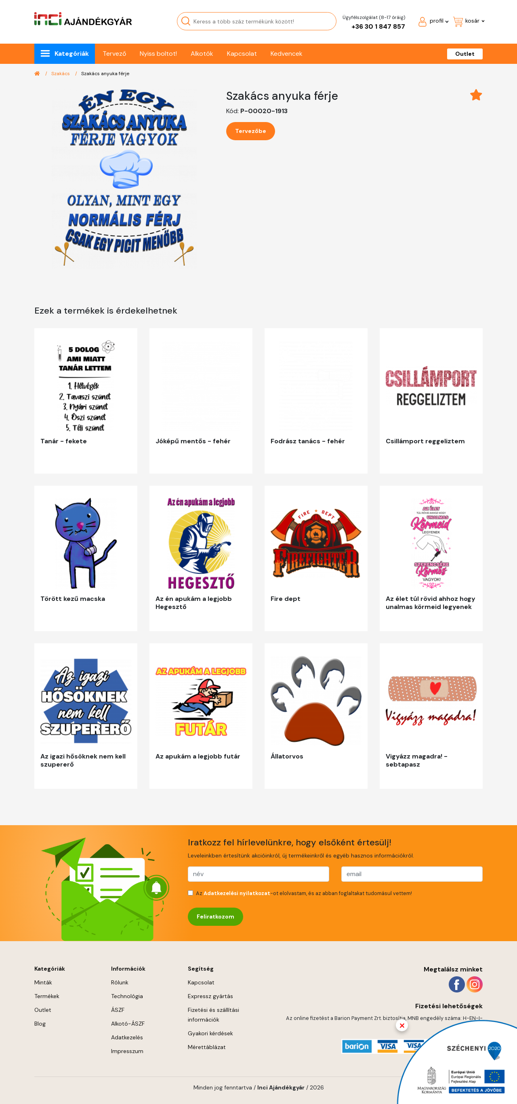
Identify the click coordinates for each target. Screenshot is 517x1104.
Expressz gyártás (210, 996)
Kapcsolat (242, 53)
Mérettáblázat (207, 1047)
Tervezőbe (250, 131)
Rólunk (119, 982)
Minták (43, 982)
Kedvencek (287, 53)
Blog (40, 1023)
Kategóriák (72, 53)
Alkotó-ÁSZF (128, 1023)
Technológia (127, 996)
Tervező (114, 53)
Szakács (61, 73)
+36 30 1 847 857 (378, 26)
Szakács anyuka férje (105, 73)
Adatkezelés (127, 1037)
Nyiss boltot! (158, 53)
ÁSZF (117, 1009)
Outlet (465, 53)
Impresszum (127, 1051)
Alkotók (202, 53)
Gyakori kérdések (210, 1033)
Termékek (46, 996)
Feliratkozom (215, 916)
